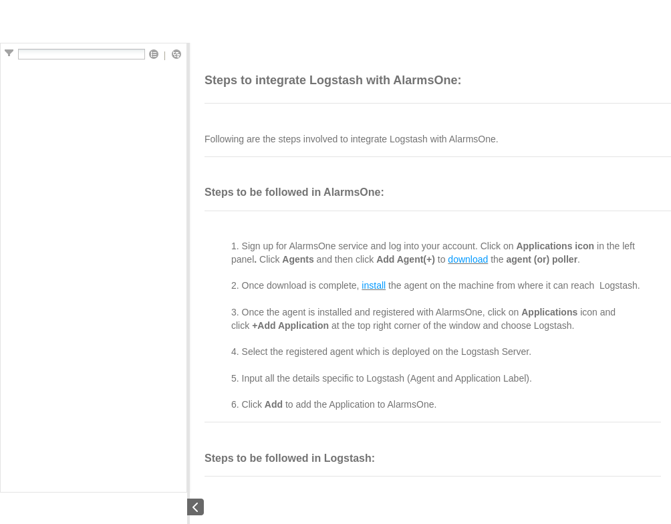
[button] (153, 54)
